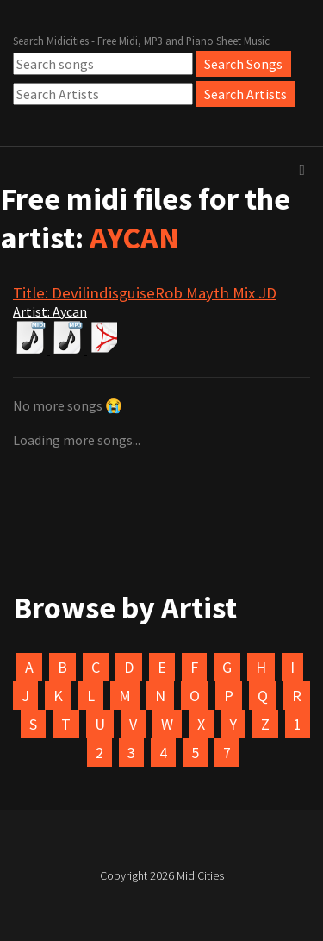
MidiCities (200, 875)
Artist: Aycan (50, 311)
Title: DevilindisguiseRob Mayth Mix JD (144, 293)
